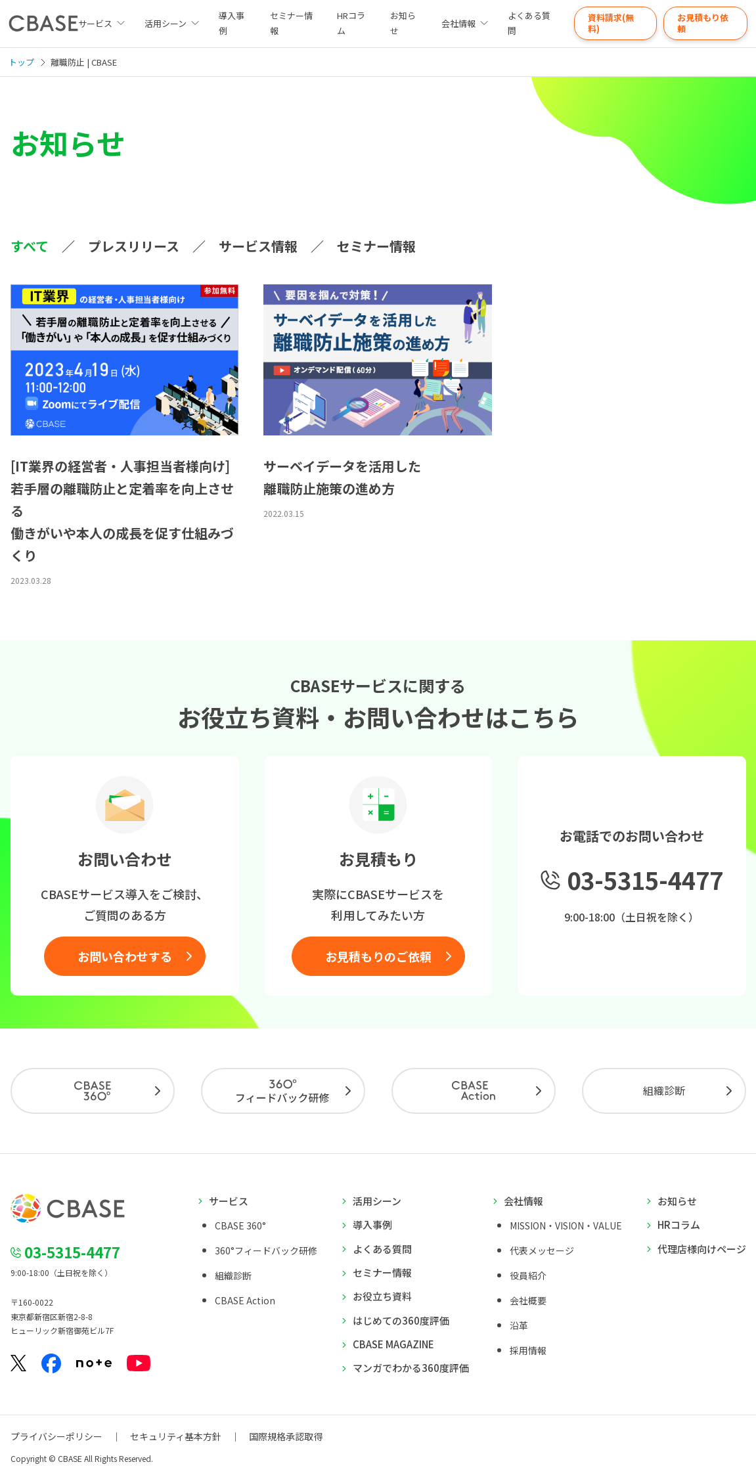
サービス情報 (258, 245)
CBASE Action (245, 1300)
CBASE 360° (240, 1225)
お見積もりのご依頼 (378, 956)
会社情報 (458, 23)
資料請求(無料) (611, 23)
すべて (30, 245)
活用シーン (166, 23)
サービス (228, 1201)
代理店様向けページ (701, 1249)
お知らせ (403, 23)
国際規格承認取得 (285, 1436)
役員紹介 (528, 1275)
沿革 (519, 1325)
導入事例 (231, 23)
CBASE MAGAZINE (393, 1344)
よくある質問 (529, 23)
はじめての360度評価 (401, 1320)
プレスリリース (133, 245)
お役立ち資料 (382, 1296)
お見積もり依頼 (702, 23)
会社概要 (528, 1300)
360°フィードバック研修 (266, 1250)
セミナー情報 (291, 23)
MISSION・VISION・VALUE (566, 1225)
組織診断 (664, 1090)
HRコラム (351, 23)
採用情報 (528, 1350)
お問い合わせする (125, 956)
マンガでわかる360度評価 (411, 1368)
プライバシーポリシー (56, 1436)
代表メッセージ (542, 1250)
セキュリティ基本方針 (175, 1436)
